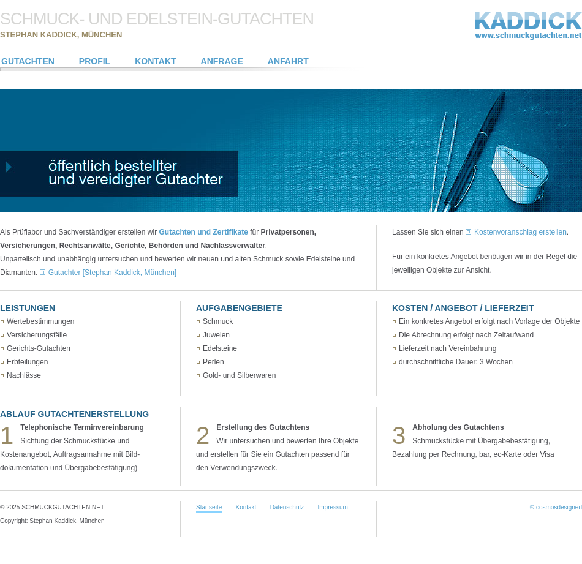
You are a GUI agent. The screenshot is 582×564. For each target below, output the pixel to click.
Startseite (209, 507)
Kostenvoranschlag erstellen (520, 232)
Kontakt (245, 507)
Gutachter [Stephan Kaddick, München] (112, 272)
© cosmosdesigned (556, 507)
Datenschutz (287, 507)
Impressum (332, 507)
